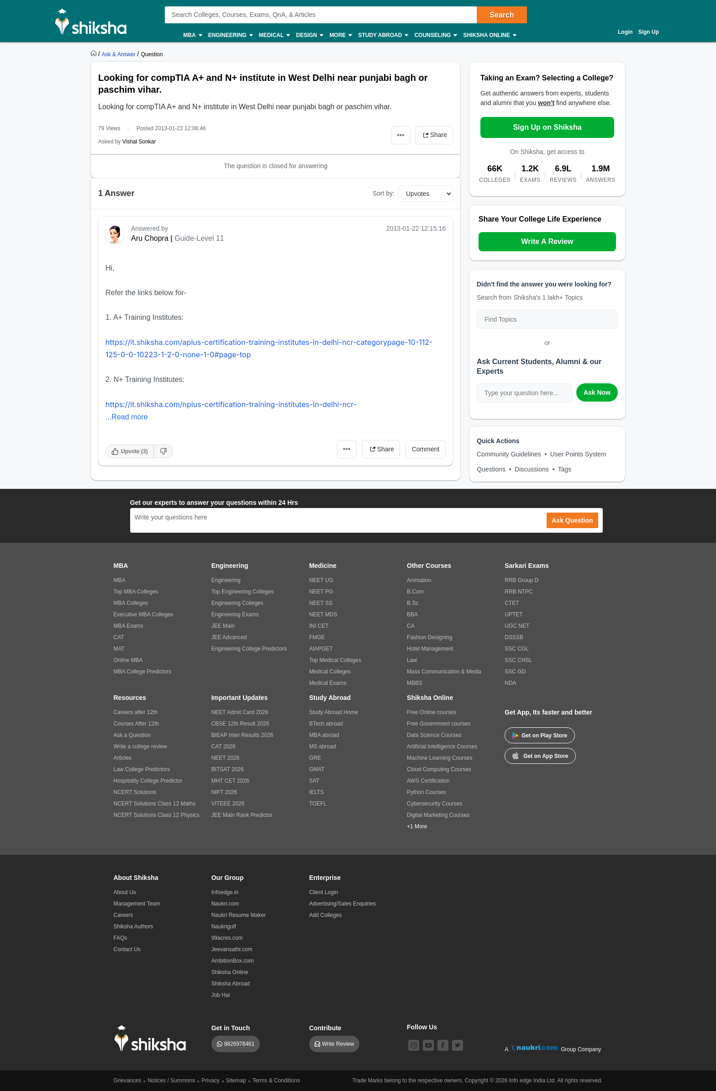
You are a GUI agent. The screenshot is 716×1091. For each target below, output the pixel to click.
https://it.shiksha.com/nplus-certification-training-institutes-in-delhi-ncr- (231, 404)
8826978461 (239, 1044)
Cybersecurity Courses (434, 803)
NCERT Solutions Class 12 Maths (155, 803)
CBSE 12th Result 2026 (240, 723)
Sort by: (384, 193)
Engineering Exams (235, 614)
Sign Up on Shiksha (547, 127)
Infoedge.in (224, 892)
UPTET (513, 614)
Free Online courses (431, 712)
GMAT (317, 769)
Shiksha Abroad (230, 983)
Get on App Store (540, 755)
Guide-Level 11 (199, 238)
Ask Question (572, 520)
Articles (123, 758)
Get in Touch (230, 1028)
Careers (123, 915)
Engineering (230, 35)
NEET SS (320, 603)
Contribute (325, 1028)
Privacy (210, 1080)
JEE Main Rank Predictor (242, 815)
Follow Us (422, 1027)
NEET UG (321, 580)
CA (411, 626)
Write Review (338, 1044)
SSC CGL (517, 649)
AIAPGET (321, 649)
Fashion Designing (429, 637)
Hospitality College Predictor (148, 781)
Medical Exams (327, 683)
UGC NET (517, 626)
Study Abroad (382, 35)
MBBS (414, 683)
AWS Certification (428, 781)
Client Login (323, 892)
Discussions (532, 469)
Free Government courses (438, 723)
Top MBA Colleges (136, 591)
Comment (426, 449)
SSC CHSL (518, 660)
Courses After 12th (136, 723)
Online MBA (128, 660)
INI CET (319, 626)
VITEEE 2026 (228, 803)
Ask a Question (132, 735)
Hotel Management (430, 649)
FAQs (120, 938)
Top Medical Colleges (335, 660)
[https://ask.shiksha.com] (119, 54)
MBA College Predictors (143, 671)
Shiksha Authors (133, 926)
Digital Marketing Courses (438, 815)
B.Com (415, 591)
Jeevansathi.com (232, 949)
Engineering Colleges (237, 603)
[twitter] (457, 1045)
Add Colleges (325, 915)
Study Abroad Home (333, 712)
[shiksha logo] (153, 1038)
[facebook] (443, 1045)
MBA (192, 35)
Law (412, 660)
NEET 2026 (225, 758)
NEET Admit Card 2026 (239, 712)
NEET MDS (323, 614)
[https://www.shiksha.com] (94, 54)
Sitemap (236, 1080)
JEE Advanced (229, 637)
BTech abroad (326, 723)
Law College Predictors (142, 769)
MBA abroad (324, 735)
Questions (491, 469)
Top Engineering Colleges (242, 591)
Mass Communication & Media (444, 671)
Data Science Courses (434, 735)
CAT (119, 637)
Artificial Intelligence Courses (442, 746)
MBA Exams (128, 626)
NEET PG (321, 591)
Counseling (435, 35)
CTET (512, 603)
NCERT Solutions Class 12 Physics (157, 815)
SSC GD (515, 671)
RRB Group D (521, 580)
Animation (419, 580)
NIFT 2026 (224, 792)
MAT (119, 649)
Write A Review (547, 241)
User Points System (578, 454)
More (340, 35)
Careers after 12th (136, 712)
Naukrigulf (223, 926)
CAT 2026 (223, 746)
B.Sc (412, 603)
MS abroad (322, 746)
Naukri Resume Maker (238, 915)
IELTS (316, 792)
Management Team (137, 903)
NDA (510, 683)
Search (502, 15)
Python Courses (426, 792)
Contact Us (127, 949)
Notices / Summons (171, 1080)
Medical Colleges (330, 671)
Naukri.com (225, 903)
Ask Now (597, 392)
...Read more (126, 417)
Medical (274, 35)
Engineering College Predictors (249, 649)
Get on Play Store (539, 735)
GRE (315, 758)
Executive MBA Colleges (144, 614)
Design (309, 35)
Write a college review (140, 746)
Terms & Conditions (276, 1080)
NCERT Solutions (135, 792)
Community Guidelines (509, 454)
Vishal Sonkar (139, 141)
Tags (565, 469)
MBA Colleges (131, 603)
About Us (125, 892)
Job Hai (220, 995)
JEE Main (223, 626)
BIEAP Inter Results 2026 (242, 735)
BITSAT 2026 (227, 769)
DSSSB (514, 637)
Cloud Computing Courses (439, 769)
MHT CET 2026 (230, 781)
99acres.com (227, 938)
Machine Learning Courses (439, 758)
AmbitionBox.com (232, 961)
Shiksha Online (489, 35)
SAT (314, 781)
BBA (412, 614)
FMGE (317, 637)
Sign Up (648, 32)
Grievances (128, 1080)
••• (401, 135)
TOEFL (317, 803)
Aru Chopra (149, 238)
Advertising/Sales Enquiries (342, 903)
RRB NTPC (518, 591)
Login (625, 32)
